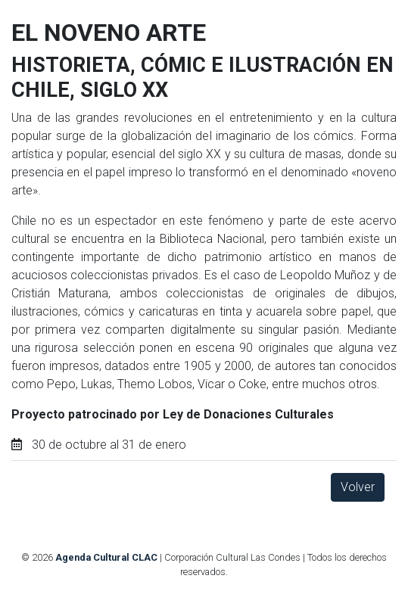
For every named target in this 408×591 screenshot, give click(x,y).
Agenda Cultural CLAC (106, 557)
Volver (358, 487)
